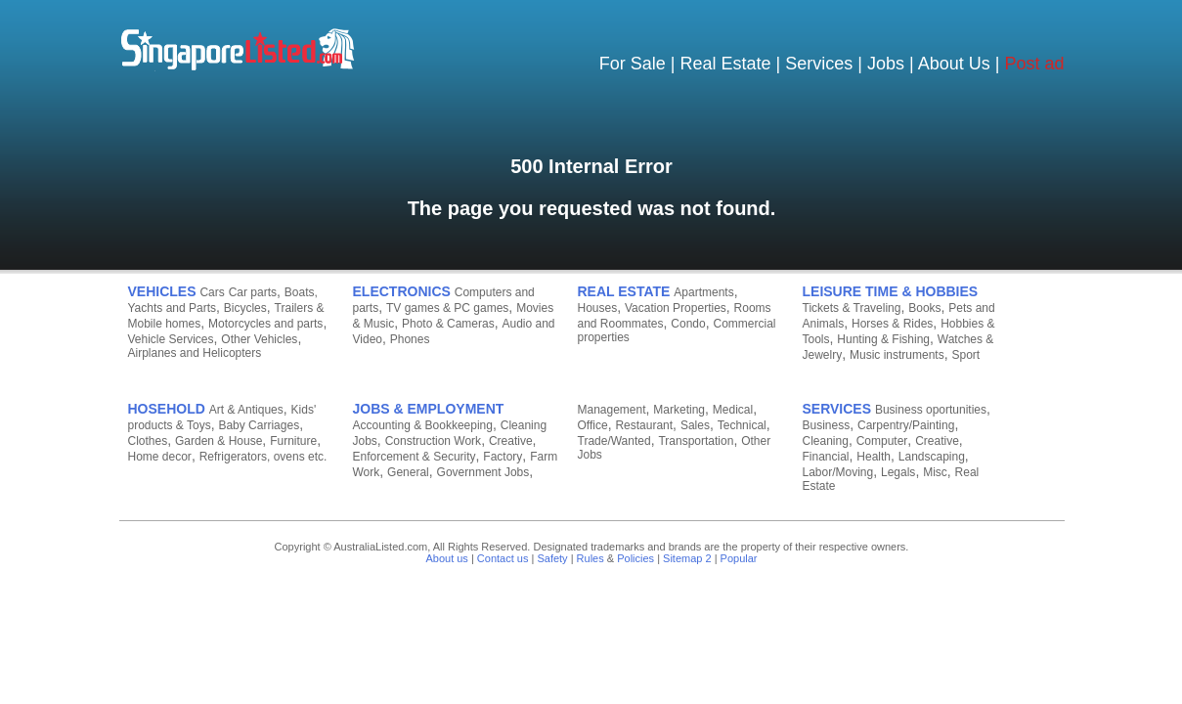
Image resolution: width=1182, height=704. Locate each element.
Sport (965, 355)
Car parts (253, 292)
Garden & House (218, 441)
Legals (898, 472)
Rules (590, 558)
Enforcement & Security (414, 456)
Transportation (695, 441)
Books (924, 308)
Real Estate (725, 63)
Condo (688, 323)
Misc (935, 472)
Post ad (1034, 63)
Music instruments (897, 355)
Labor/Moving (838, 472)
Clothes (148, 441)
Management (612, 410)
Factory (502, 456)
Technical (742, 425)
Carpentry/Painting (905, 425)
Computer (882, 441)
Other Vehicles (259, 339)
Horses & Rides (892, 323)
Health (873, 456)
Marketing (679, 410)
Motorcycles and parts (265, 323)
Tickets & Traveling (852, 308)
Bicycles (245, 308)
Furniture (293, 441)
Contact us (503, 558)
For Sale (632, 63)
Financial (826, 456)
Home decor (160, 456)
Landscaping (931, 456)
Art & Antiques (246, 410)
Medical (733, 410)
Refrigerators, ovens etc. (263, 456)
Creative (511, 441)
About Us (954, 63)
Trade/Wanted (614, 441)
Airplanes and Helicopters (195, 353)
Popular (739, 558)
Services (819, 63)
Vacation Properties (675, 308)
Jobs (885, 63)
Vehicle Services (171, 339)
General (408, 472)
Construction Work (433, 441)
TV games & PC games (447, 308)
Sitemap (682, 558)
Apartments (703, 292)
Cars (211, 292)
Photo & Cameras (448, 323)
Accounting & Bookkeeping (423, 425)
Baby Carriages (258, 425)
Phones (410, 339)
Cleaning (826, 441)
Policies (635, 558)
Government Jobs (483, 472)
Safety (552, 558)
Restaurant (644, 425)
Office (593, 425)
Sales (695, 425)
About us (446, 558)
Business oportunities (930, 410)
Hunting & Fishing (883, 339)
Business (827, 425)
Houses (598, 308)
